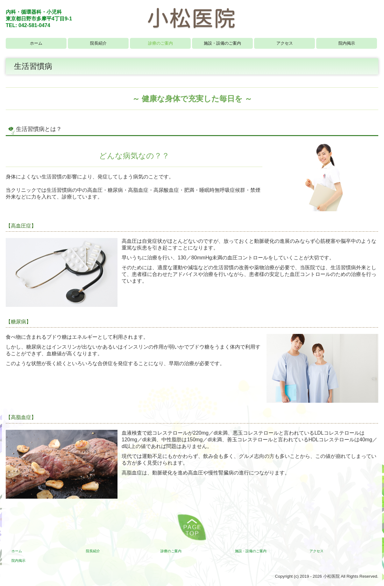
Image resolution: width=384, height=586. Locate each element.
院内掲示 (346, 43)
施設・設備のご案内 (222, 43)
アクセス (284, 43)
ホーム (36, 43)
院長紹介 (98, 43)
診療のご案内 (160, 43)
